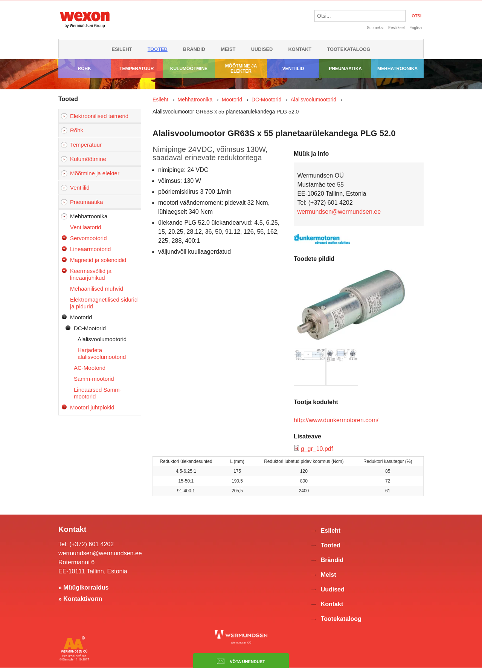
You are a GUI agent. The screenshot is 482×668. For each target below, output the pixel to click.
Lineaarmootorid (90, 249)
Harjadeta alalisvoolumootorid (102, 353)
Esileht (121, 49)
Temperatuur (136, 68)
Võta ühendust (241, 661)
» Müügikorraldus (83, 587)
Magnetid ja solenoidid (98, 260)
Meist (228, 49)
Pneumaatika (345, 68)
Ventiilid (293, 68)
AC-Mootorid (89, 368)
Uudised (262, 49)
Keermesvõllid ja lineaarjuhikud (90, 274)
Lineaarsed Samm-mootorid (98, 393)
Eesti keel (396, 28)
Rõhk (84, 68)
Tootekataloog (348, 49)
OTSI (416, 16)
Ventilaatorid (85, 227)
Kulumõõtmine (188, 68)
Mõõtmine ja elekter (241, 68)
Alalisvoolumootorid (102, 339)
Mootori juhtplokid (92, 407)
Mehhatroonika (397, 68)
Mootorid (81, 317)
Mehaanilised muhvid (96, 288)
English (415, 28)
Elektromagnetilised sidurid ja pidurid (103, 302)
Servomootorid (88, 238)
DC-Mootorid (90, 328)
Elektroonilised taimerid (99, 116)
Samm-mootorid (94, 378)
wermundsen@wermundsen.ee (339, 211)
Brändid (194, 49)
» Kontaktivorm (80, 599)
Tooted (158, 49)
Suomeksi (375, 28)
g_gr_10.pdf (317, 449)
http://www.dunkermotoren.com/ (336, 420)
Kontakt (300, 49)
